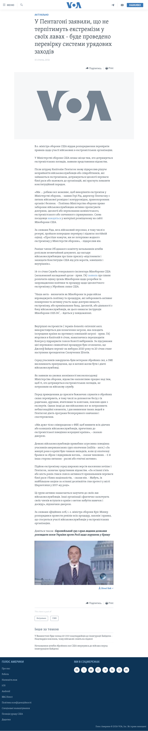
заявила (93, 275)
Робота (5, 674)
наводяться (54, 218)
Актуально (42, 15)
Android (6, 691)
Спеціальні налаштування (16, 708)
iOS (4, 686)
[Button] (94, 68)
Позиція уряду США (12, 714)
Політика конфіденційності (16, 703)
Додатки (6, 720)
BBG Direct (7, 697)
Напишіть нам (9, 680)
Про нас (6, 669)
